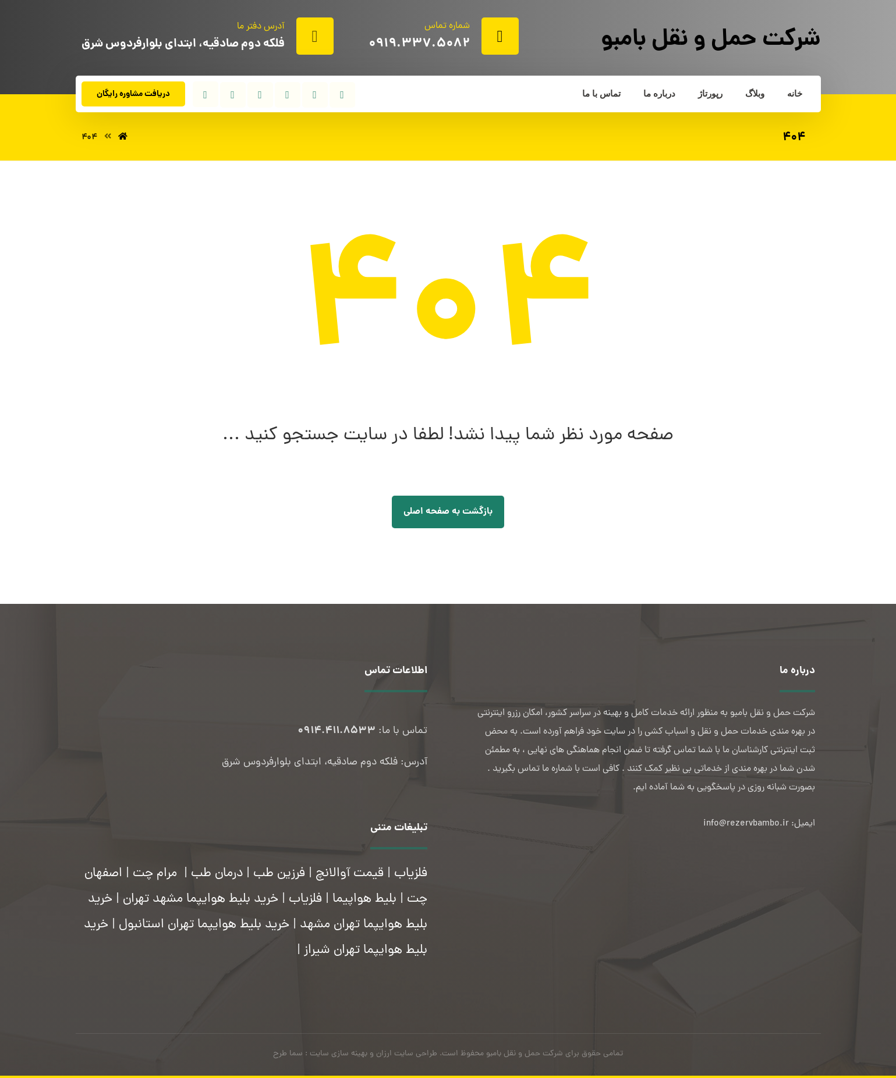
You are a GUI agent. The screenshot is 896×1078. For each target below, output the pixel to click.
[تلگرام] (260, 95)
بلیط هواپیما (364, 899)
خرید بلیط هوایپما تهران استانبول (204, 925)
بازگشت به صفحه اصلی (448, 511)
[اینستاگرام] (287, 95)
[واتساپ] (233, 95)
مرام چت (155, 874)
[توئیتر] (315, 95)
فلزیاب (410, 874)
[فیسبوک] (342, 95)
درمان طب (217, 874)
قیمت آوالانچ (350, 874)
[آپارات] (205, 94)
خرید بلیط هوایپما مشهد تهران (200, 899)
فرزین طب (279, 874)
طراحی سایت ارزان (406, 1054)
